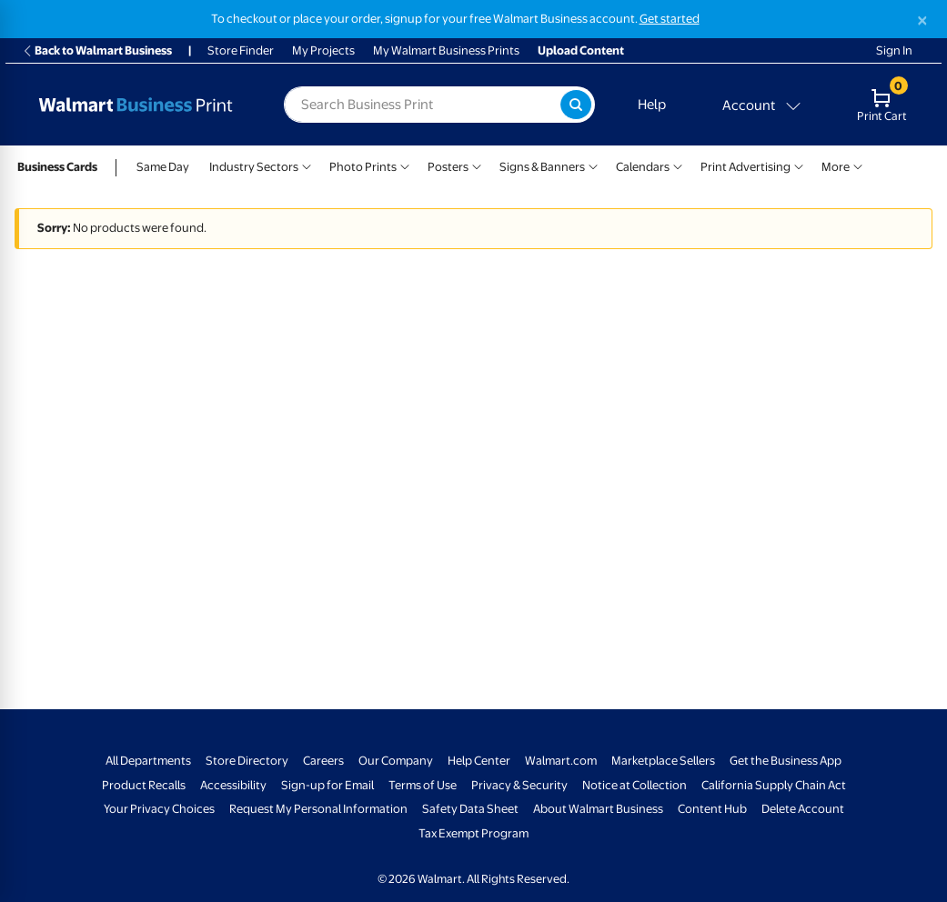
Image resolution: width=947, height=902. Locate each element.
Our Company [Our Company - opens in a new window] (395, 760)
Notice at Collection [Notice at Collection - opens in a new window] (634, 785)
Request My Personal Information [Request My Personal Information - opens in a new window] (318, 809)
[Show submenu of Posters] (476, 165)
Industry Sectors (253, 167)
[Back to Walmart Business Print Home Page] (135, 104)
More (835, 167)
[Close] (922, 20)
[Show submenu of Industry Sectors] (306, 165)
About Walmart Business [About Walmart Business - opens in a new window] (598, 809)
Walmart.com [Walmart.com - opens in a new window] (561, 760)
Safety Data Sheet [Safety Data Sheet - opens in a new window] (470, 809)
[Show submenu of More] (857, 165)
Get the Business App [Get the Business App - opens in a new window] (785, 760)
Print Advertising (745, 167)
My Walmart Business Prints (446, 50)
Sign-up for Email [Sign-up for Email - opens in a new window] (327, 785)
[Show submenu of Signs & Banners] (593, 165)
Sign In (894, 50)
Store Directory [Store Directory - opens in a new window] (247, 760)
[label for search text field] (422, 104)
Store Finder (240, 50)
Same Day (162, 167)
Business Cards (57, 167)
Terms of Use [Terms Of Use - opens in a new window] (422, 785)
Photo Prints (363, 167)
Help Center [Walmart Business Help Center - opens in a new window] (479, 760)
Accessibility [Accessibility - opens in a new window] (233, 785)
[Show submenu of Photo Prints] (404, 165)
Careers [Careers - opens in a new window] (323, 760)
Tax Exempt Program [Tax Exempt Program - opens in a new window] (473, 833)
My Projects (323, 50)
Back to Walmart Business (97, 50)
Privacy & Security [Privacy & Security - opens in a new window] (519, 785)
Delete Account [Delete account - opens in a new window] (802, 809)
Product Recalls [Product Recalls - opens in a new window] (144, 785)
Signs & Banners (542, 167)
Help (652, 104)
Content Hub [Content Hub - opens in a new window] (712, 809)
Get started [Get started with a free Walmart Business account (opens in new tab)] (670, 18)
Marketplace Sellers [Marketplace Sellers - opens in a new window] (663, 760)
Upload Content (581, 50)
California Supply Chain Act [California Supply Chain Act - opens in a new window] (773, 785)
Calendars (643, 167)
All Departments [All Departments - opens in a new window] (148, 760)
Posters (448, 167)
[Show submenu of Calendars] (677, 165)
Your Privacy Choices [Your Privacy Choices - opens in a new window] (159, 809)
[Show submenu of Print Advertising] (798, 165)
